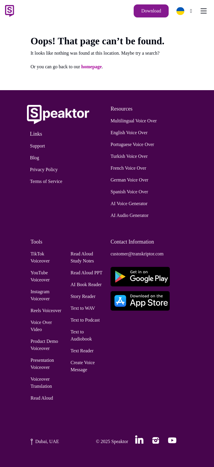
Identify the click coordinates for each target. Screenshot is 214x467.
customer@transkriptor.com (137, 253)
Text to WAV (83, 308)
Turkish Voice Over (129, 156)
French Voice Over (128, 168)
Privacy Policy (44, 169)
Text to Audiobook (81, 335)
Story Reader (83, 296)
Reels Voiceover (46, 310)
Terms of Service (46, 181)
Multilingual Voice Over (134, 120)
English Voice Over (129, 132)
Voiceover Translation (41, 383)
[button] (183, 11)
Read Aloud (42, 397)
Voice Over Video (41, 326)
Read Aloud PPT (87, 272)
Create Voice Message (83, 366)
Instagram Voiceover (40, 295)
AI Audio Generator (129, 215)
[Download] (151, 10)
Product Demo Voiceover (44, 345)
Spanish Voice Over (129, 191)
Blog (34, 157)
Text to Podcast (85, 319)
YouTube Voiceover (40, 276)
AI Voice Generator (129, 203)
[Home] (9, 11)
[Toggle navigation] (203, 11)
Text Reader (82, 350)
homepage (91, 66)
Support (37, 145)
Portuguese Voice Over (132, 144)
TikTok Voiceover (40, 257)
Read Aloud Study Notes (82, 257)
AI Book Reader (86, 284)
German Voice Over (129, 179)
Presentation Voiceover (42, 364)
